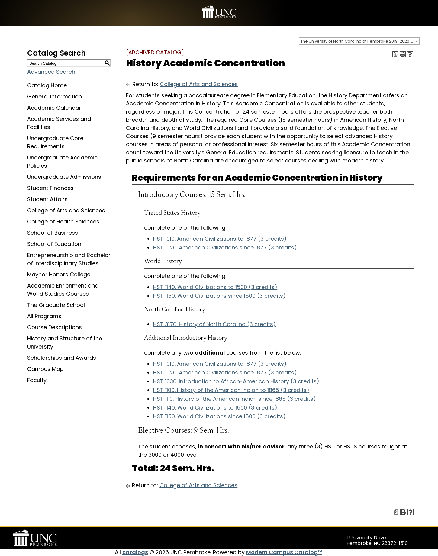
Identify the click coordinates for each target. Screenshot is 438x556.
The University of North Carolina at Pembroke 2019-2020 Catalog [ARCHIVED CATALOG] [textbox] (360, 41)
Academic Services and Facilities (59, 123)
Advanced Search (51, 72)
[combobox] (359, 41)
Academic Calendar (54, 107)
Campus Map (45, 369)
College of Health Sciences (63, 221)
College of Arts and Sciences (66, 210)
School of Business (52, 232)
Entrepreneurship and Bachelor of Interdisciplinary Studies (69, 259)
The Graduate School (56, 305)
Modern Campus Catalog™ (284, 552)
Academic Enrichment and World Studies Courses (62, 289)
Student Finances (50, 188)
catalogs (135, 552)
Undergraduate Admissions (64, 177)
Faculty (37, 380)
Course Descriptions (54, 327)
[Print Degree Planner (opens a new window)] (395, 54)
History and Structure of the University (64, 342)
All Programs (44, 316)
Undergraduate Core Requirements (55, 142)
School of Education (54, 244)
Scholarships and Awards (61, 358)
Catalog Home (47, 85)
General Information (54, 96)
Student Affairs (47, 199)
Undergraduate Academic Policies (62, 161)
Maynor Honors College (58, 274)
